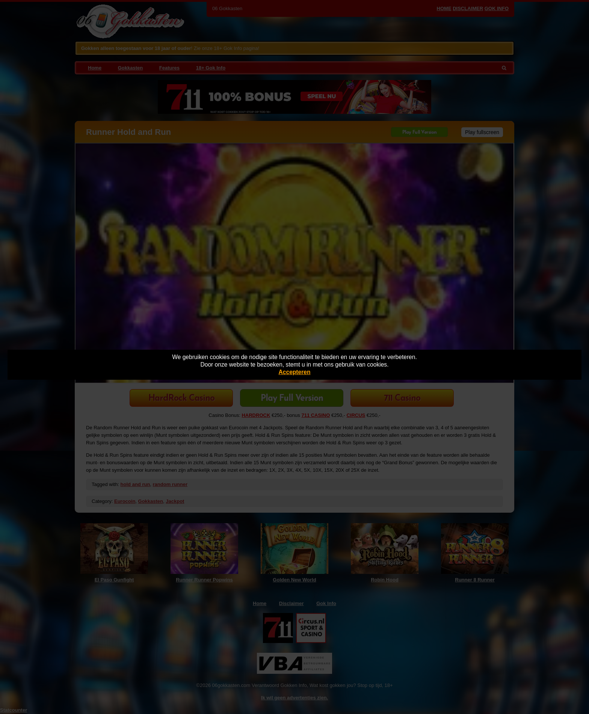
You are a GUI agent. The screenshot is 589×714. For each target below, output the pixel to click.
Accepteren (295, 372)
